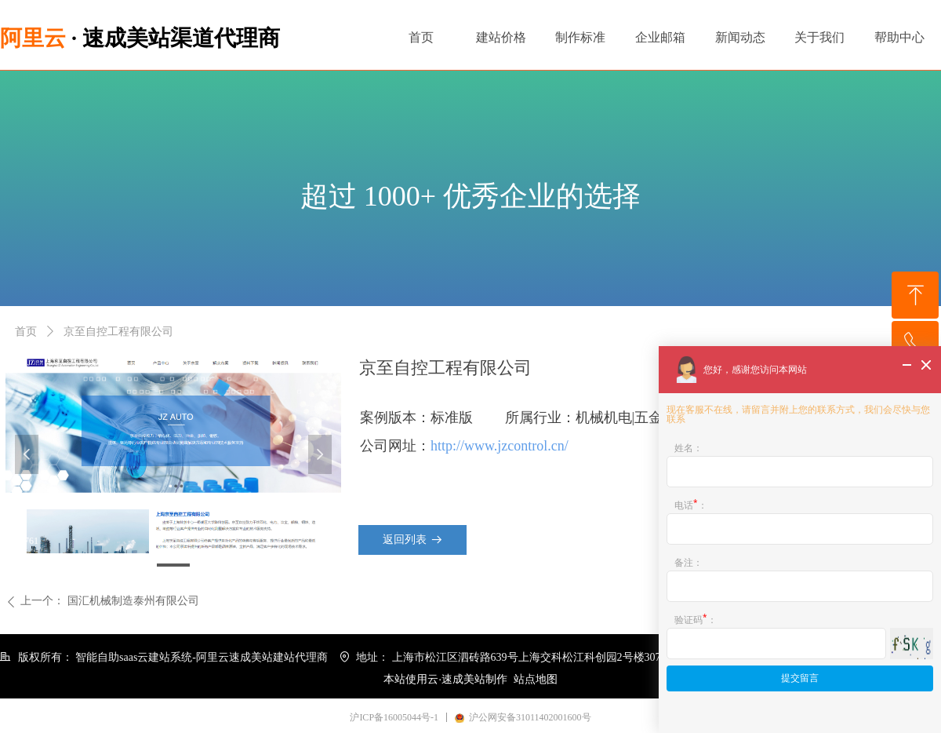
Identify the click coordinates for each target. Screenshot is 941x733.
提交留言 (800, 678)
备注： (688, 562)
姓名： (688, 447)
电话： (690, 504)
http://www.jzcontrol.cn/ (500, 446)
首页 (26, 331)
